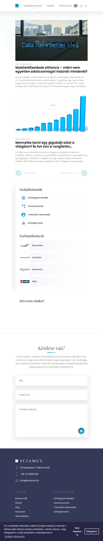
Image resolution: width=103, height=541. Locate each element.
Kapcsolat (20, 511)
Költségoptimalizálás (64, 498)
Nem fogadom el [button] (77, 531)
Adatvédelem (22, 516)
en (86, 6)
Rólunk (50, 5)
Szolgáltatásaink (33, 5)
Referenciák (65, 5)
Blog (17, 507)
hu (82, 6)
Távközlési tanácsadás (65, 507)
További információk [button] (15, 536)
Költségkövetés (61, 511)
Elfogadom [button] (91, 531)
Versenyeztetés (61, 502)
